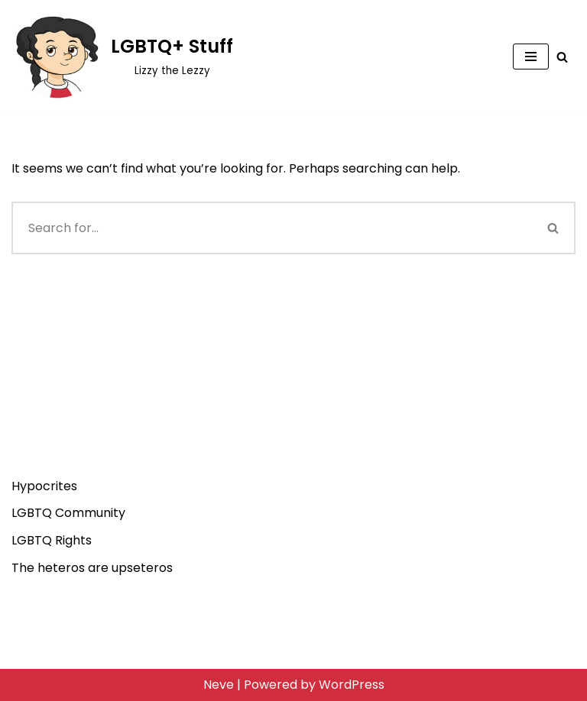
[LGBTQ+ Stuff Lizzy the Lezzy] (122, 56)
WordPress (351, 684)
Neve (218, 684)
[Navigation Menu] (531, 56)
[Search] (562, 57)
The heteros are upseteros (92, 568)
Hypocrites (44, 486)
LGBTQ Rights (51, 540)
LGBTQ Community (68, 513)
